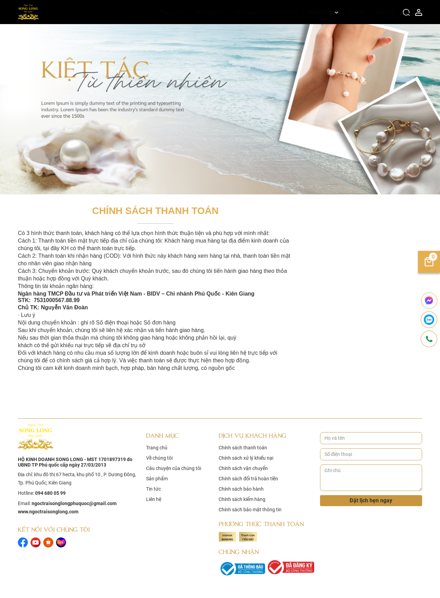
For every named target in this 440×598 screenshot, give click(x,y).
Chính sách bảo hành (241, 489)
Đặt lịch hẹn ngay (371, 500)
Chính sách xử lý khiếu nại (246, 458)
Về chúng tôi (209, 12)
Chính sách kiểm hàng (242, 499)
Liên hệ (385, 12)
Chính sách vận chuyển (243, 468)
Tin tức (357, 12)
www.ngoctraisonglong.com (48, 511)
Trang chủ (172, 12)
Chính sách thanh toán (243, 447)
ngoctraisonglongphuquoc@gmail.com (74, 503)
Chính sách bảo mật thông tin (250, 509)
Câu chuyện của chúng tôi (266, 12)
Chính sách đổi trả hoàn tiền (248, 478)
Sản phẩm (320, 12)
